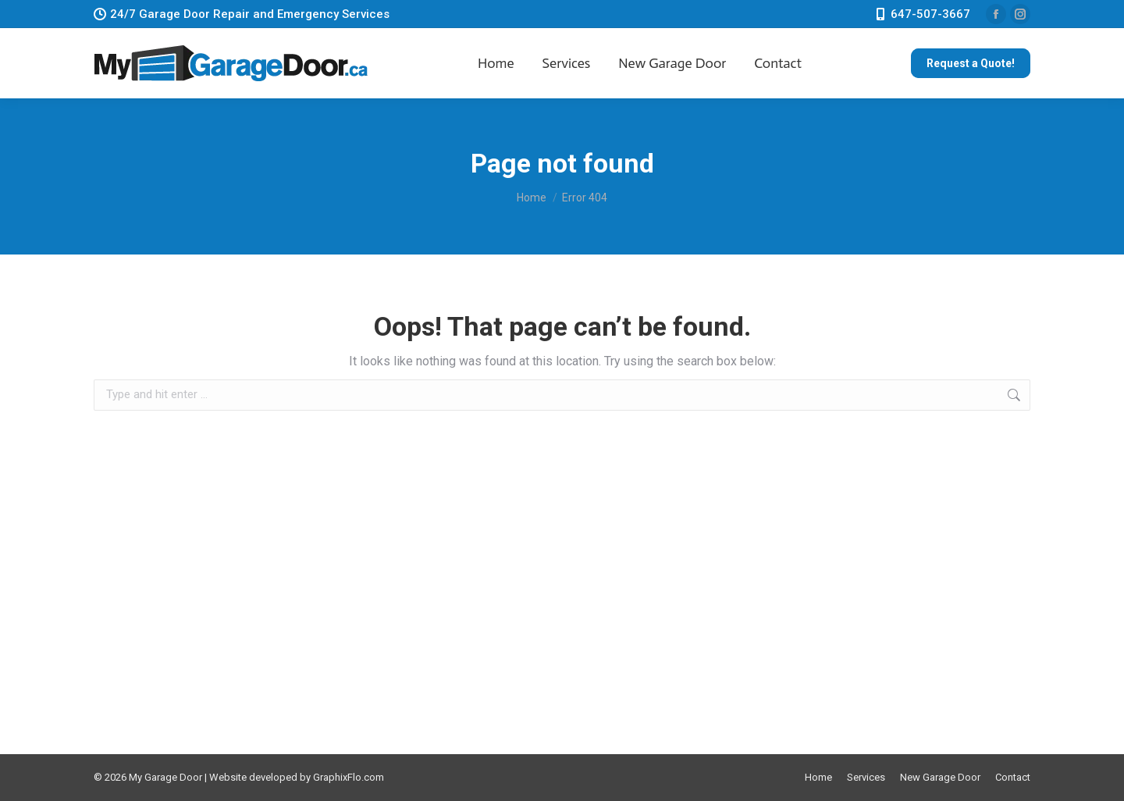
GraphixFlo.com (348, 777)
